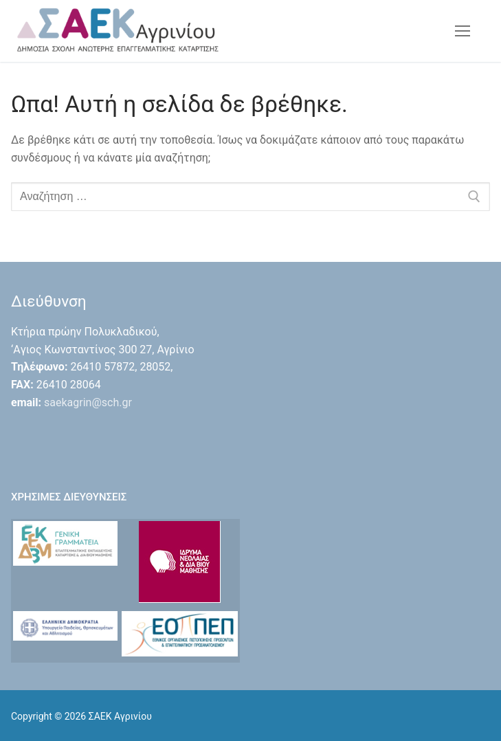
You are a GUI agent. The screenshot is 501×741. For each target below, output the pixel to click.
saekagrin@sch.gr (88, 402)
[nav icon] (463, 30)
